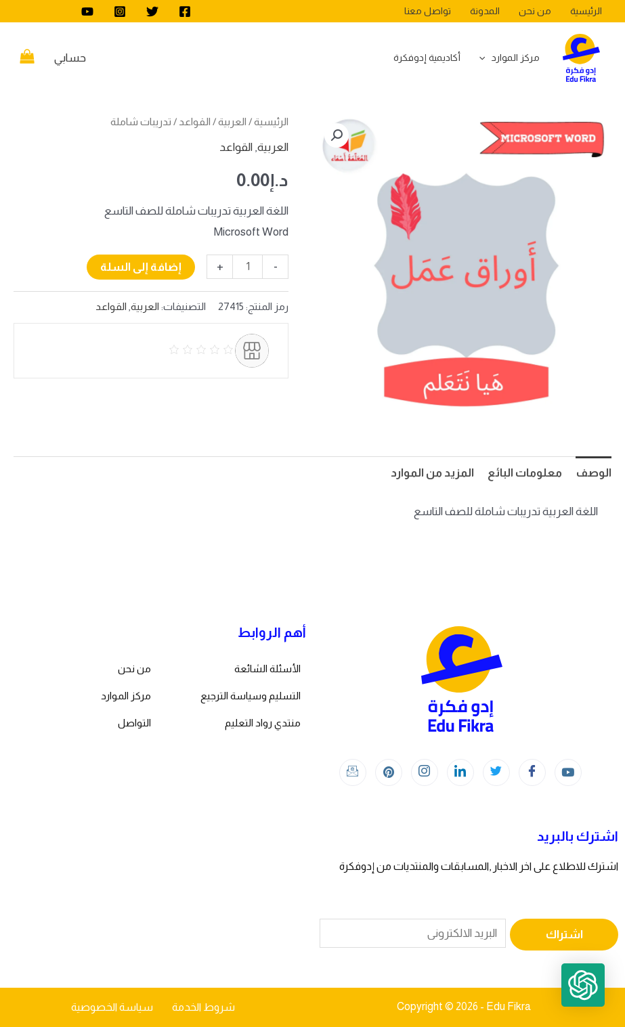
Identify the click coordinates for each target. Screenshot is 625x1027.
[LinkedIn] (460, 772)
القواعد (195, 121)
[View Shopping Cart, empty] (27, 58)
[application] (485, 57)
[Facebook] (185, 11)
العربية (232, 121)
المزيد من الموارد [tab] (432, 472)
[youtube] (87, 11)
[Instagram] (120, 11)
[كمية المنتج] (247, 267)
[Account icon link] (70, 58)
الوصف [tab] (593, 472)
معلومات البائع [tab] (525, 472)
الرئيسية (271, 121)
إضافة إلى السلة (140, 267)
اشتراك (564, 934)
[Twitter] (152, 11)
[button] (336, 135)
